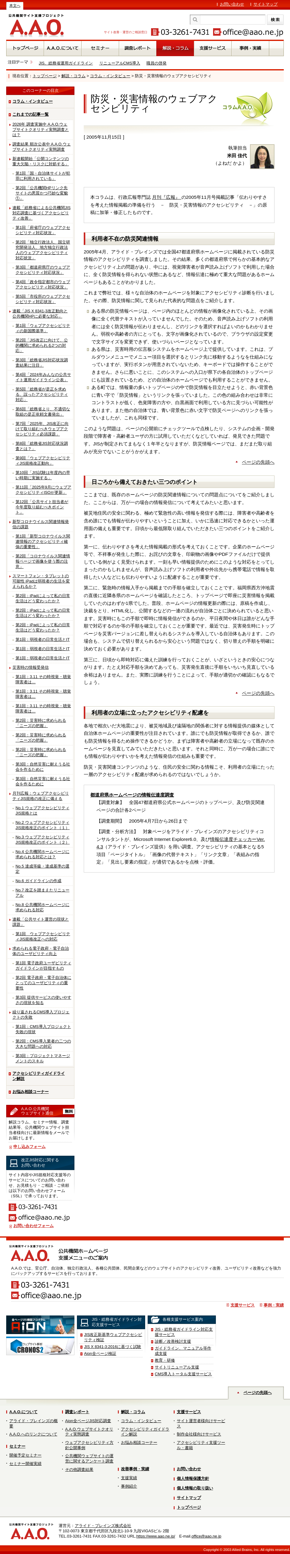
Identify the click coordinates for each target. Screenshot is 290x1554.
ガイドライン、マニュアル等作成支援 (183, 1351)
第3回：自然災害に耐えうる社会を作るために (43, 767)
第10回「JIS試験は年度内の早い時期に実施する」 (43, 475)
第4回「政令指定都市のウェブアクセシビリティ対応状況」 (43, 284)
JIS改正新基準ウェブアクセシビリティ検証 (113, 1337)
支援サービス (242, 1305)
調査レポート (77, 1411)
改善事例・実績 (135, 1469)
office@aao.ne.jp (206, 1536)
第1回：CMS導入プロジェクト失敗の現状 (43, 1029)
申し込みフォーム (29, 1146)
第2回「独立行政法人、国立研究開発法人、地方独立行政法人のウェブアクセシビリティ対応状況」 (43, 250)
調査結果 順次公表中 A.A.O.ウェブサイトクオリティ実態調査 (41, 147)
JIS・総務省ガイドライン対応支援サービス (184, 1332)
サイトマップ (265, 4)
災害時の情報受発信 (30, 667)
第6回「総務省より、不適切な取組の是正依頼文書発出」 (43, 412)
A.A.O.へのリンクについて (33, 1434)
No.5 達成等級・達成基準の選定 (42, 869)
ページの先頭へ (258, 462)
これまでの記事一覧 (30, 114)
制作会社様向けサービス (199, 1434)
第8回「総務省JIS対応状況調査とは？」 (42, 446)
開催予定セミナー (25, 1455)
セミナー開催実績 (25, 1463)
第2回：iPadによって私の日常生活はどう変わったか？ (43, 598)
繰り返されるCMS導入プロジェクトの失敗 (40, 1015)
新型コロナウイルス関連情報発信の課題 (40, 524)
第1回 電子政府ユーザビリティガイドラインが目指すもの (43, 966)
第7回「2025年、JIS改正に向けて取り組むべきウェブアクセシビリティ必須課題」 (42, 428)
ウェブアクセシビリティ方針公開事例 (89, 1445)
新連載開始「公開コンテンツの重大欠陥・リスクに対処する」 (40, 161)
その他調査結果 (79, 1469)
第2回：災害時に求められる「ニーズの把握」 (41, 723)
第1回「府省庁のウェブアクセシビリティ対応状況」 (43, 230)
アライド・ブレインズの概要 (33, 1423)
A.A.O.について (23, 1411)
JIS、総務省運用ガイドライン (66, 63)
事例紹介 (129, 1486)
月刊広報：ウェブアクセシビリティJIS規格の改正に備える (40, 796)
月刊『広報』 (166, 197)
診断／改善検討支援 (173, 1341)
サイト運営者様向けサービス (201, 1423)
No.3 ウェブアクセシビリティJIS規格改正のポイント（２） (43, 840)
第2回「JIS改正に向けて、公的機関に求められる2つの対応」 (42, 345)
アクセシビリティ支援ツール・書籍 (201, 1445)
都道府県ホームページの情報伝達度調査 (132, 794)
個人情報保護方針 (193, 1478)
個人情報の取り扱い (195, 1488)
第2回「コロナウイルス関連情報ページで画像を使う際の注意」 (43, 561)
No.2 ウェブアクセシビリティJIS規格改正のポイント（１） (43, 825)
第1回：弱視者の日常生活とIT (43, 639)
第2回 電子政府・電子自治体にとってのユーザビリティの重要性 (43, 982)
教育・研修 (165, 1360)
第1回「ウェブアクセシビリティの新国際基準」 (43, 328)
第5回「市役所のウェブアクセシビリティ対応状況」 (43, 299)
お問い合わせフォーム (33, 1225)
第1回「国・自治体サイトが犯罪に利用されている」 (43, 176)
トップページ (45, 76)
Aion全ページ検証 (100, 1353)
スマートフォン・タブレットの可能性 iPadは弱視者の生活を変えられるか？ (41, 581)
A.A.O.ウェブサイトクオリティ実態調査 (89, 1432)
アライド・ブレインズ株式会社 (103, 1525)
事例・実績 (274, 1305)
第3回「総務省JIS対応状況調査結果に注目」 (42, 363)
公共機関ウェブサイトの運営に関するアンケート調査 (89, 1458)
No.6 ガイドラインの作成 (38, 880)
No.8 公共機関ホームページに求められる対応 (42, 907)
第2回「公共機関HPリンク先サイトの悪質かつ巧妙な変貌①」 (42, 193)
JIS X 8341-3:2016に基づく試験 (112, 1346)
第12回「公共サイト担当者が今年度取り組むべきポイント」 (42, 507)
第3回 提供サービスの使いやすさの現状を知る (43, 1000)
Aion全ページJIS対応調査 (88, 1420)
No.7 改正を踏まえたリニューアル (42, 893)
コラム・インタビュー (110, 76)
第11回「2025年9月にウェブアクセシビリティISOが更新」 (43, 490)
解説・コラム (73, 76)
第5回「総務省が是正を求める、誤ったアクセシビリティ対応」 (42, 394)
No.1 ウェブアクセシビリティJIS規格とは (42, 810)
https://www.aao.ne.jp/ (155, 1536)
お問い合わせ (232, 4)
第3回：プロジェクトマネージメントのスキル (43, 1058)
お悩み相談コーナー (30, 1091)
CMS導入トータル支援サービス (183, 1374)
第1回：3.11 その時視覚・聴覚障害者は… (43, 679)
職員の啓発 (156, 63)
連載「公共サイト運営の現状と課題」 (40, 922)
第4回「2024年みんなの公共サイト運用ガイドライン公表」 (43, 377)
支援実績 (129, 1478)
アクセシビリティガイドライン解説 (38, 1076)
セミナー (17, 1446)
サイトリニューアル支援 (177, 1367)
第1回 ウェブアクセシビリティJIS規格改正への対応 (43, 936)
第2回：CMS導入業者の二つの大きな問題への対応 (43, 1044)
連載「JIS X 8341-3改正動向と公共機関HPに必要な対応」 (40, 314)
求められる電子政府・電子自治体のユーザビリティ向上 (40, 951)
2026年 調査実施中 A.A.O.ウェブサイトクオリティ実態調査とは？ (40, 129)
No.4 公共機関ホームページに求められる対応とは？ (42, 854)
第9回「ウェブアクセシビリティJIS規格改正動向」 (43, 461)
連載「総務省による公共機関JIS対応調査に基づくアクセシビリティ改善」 (41, 213)
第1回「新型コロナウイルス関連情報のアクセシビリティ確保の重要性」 (43, 541)
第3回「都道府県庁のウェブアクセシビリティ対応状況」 (43, 270)
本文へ (14, 5)
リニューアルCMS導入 (119, 63)
